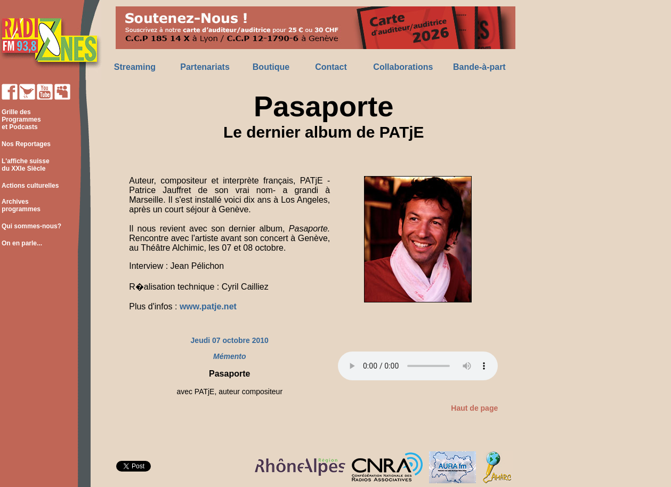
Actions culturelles (30, 185)
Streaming (135, 66)
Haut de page (474, 408)
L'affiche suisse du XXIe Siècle (25, 164)
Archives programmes (20, 205)
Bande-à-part (479, 66)
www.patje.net (208, 306)
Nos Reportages (26, 144)
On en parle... (22, 243)
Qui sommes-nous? (31, 226)
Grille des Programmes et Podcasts (20, 119)
